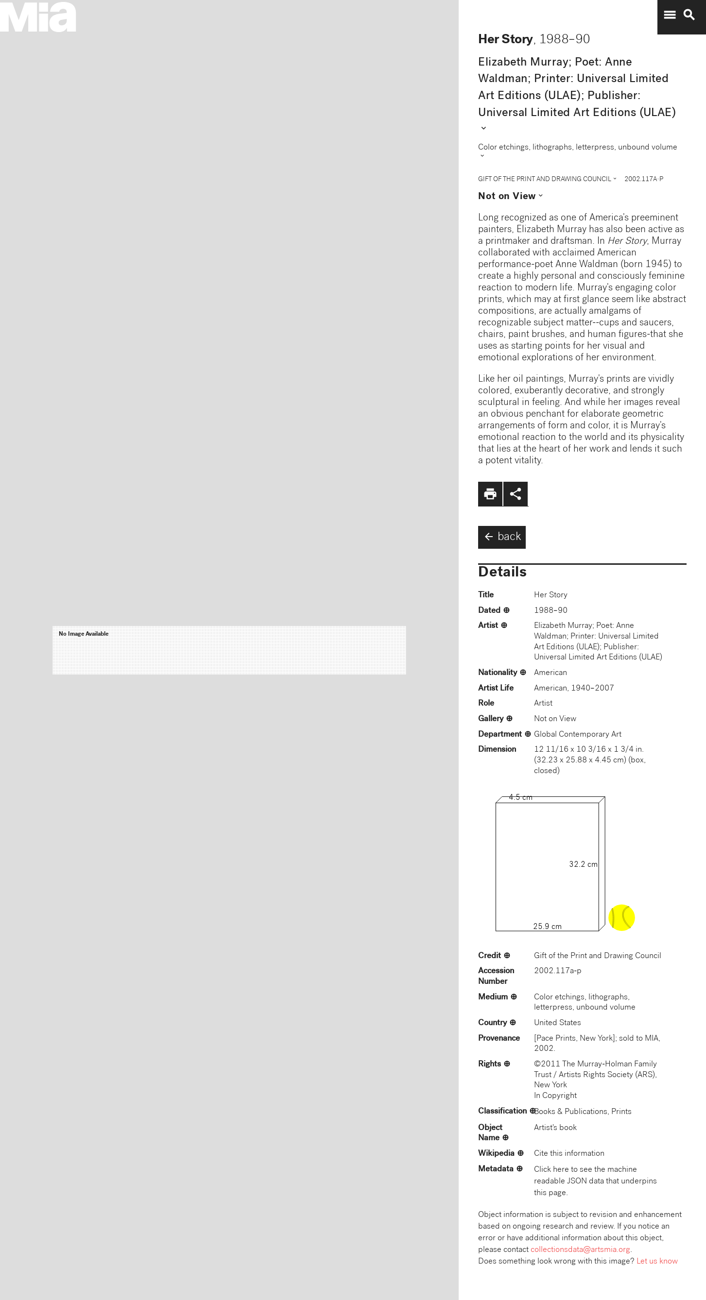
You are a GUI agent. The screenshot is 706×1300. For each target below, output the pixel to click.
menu (669, 15)
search (689, 15)
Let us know (657, 1262)
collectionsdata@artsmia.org (580, 1250)
